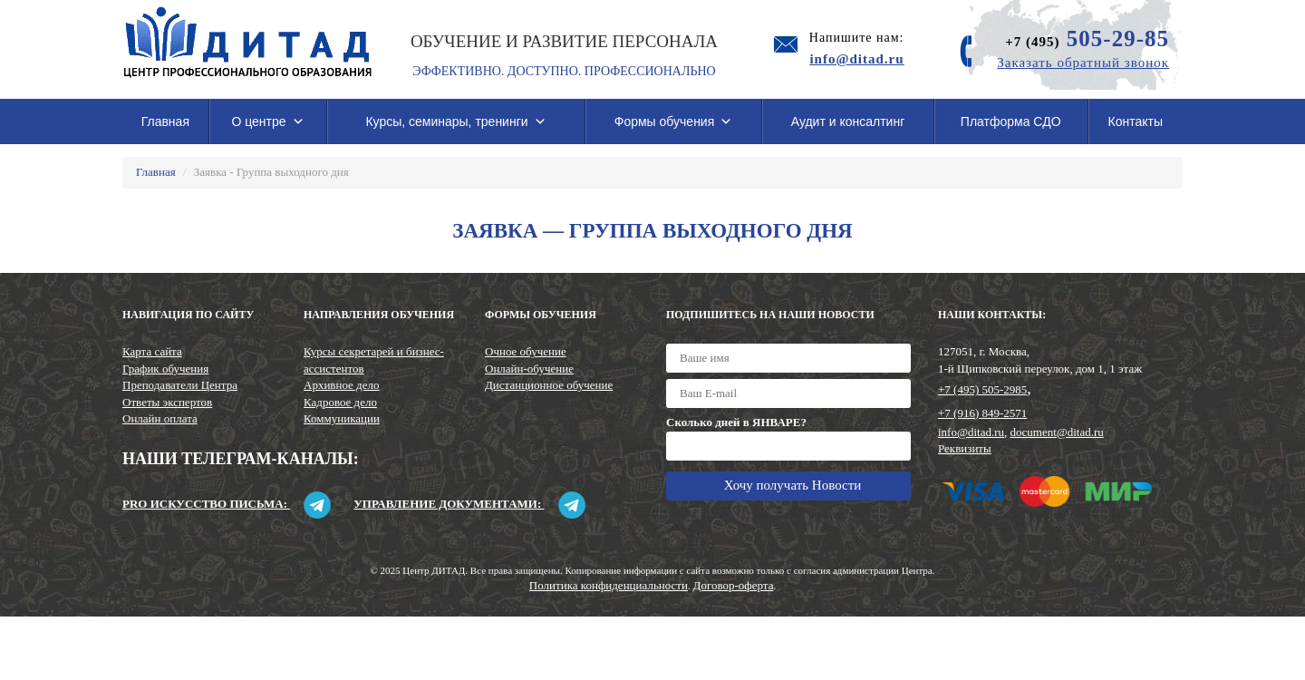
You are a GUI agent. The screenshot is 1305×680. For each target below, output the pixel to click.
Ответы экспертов (167, 402)
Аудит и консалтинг (848, 121)
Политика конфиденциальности (608, 585)
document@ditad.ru (1057, 432)
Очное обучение (525, 351)
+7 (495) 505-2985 (982, 389)
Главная (165, 121)
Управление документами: (469, 503)
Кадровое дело (340, 402)
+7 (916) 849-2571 (982, 413)
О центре (267, 121)
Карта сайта (152, 351)
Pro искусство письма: (226, 503)
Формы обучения (673, 121)
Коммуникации (342, 418)
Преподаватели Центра (179, 385)
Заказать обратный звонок (1083, 62)
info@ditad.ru (971, 432)
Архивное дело (342, 385)
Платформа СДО (1011, 121)
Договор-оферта (733, 585)
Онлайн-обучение (529, 368)
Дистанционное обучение (549, 385)
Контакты (1135, 121)
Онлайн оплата (160, 418)
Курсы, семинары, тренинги (455, 121)
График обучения (165, 368)
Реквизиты (964, 448)
